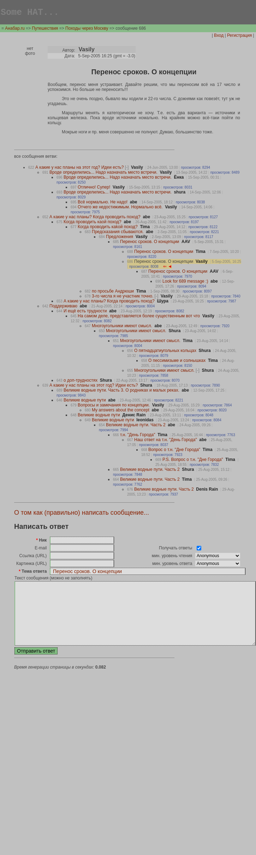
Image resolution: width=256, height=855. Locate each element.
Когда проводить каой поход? (92, 222)
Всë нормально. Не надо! (102, 203)
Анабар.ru (14, 29)
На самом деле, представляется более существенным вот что (139, 316)
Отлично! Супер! (94, 188)
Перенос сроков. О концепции (149, 242)
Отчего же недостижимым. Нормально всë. (120, 208)
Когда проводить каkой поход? (108, 227)
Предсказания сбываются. (117, 232)
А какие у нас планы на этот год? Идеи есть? (82, 168)
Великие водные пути (85, 401)
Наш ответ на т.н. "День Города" (165, 440)
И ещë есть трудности (85, 312)
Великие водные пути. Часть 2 (136, 425)
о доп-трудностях (80, 381)
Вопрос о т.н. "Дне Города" (174, 450)
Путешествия (45, 29)
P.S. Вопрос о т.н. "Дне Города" (192, 460)
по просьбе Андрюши (113, 292)
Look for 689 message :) (185, 282)
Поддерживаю (63, 307)
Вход (219, 36)
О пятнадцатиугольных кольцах (165, 351)
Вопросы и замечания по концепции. (114, 406)
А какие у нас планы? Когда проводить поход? (95, 217)
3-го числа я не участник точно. (125, 297)
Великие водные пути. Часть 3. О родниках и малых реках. (121, 391)
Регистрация (239, 36)
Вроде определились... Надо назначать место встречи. (103, 173)
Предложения (119, 237)
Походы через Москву (86, 29)
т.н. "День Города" (137, 435)
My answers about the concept (120, 411)
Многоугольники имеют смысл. (122, 326)
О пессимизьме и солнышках (177, 361)
